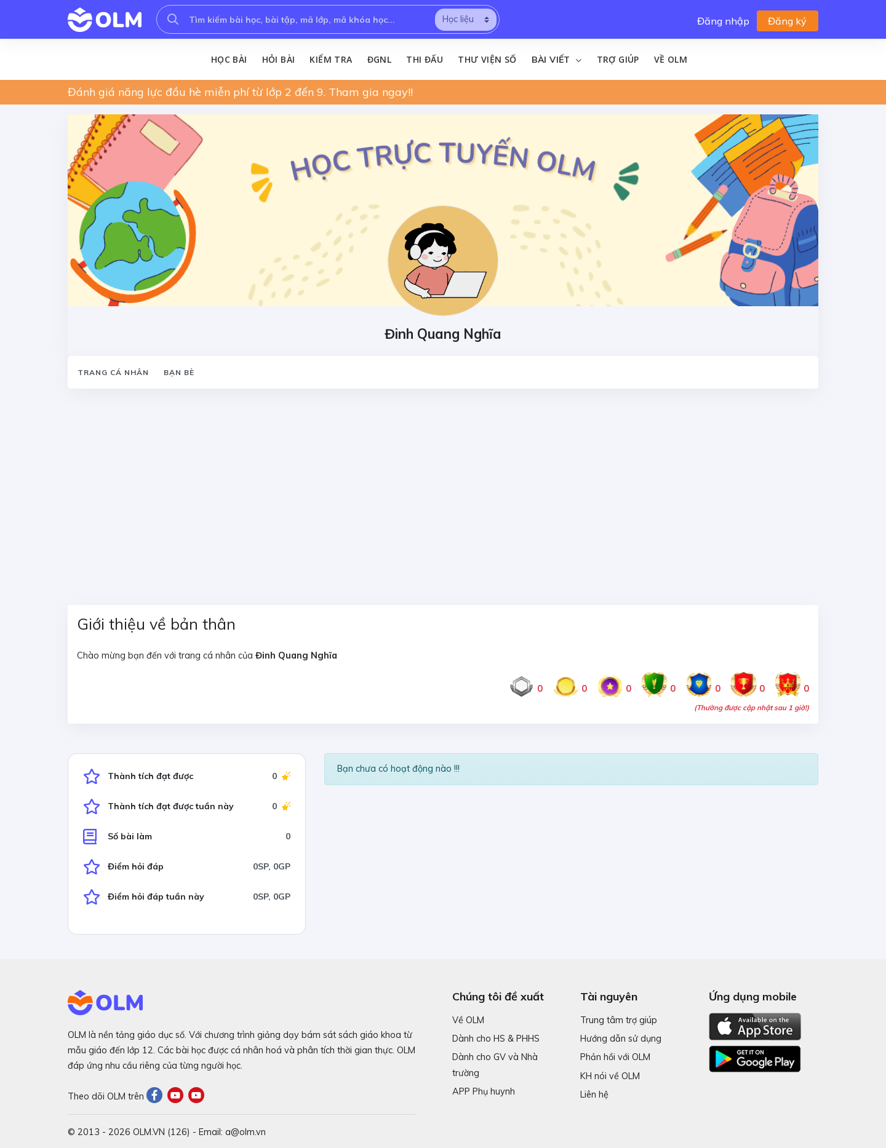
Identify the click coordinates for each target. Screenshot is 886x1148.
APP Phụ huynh (483, 1091)
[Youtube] (177, 1096)
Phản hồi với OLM (615, 1057)
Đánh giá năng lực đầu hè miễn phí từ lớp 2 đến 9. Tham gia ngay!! (240, 92)
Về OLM (670, 59)
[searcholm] (173, 19)
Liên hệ (594, 1094)
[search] (466, 20)
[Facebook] (156, 1096)
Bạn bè (179, 372)
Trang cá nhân (113, 372)
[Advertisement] (437, 489)
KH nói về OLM (610, 1076)
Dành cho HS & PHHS (496, 1039)
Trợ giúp (618, 59)
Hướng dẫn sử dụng (620, 1039)
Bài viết (557, 59)
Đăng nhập (723, 21)
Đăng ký (787, 21)
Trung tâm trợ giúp (618, 1020)
